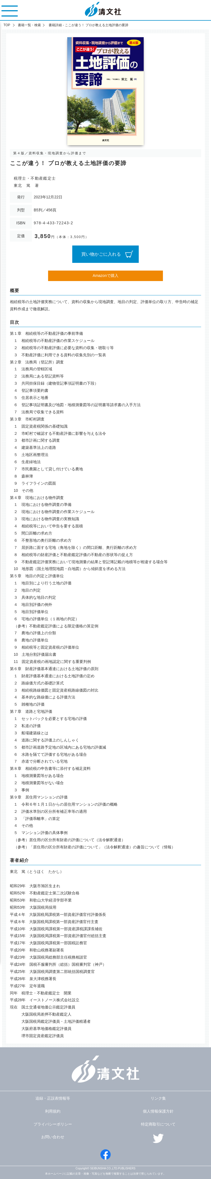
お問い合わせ (52, 1137)
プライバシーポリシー (53, 1124)
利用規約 (52, 1111)
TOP (7, 25)
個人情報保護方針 (158, 1111)
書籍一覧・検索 (29, 25)
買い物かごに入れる (101, 254)
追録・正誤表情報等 (52, 1098)
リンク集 (158, 1098)
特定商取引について (158, 1124)
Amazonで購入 (105, 275)
